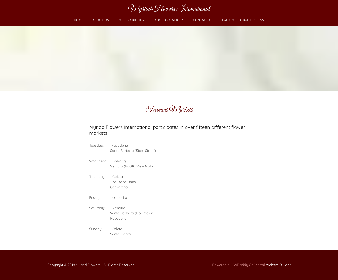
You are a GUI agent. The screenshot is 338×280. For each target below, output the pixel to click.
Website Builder (278, 265)
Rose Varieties (131, 20)
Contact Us (203, 20)
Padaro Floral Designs (243, 20)
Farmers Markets (168, 20)
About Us (100, 20)
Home (79, 20)
